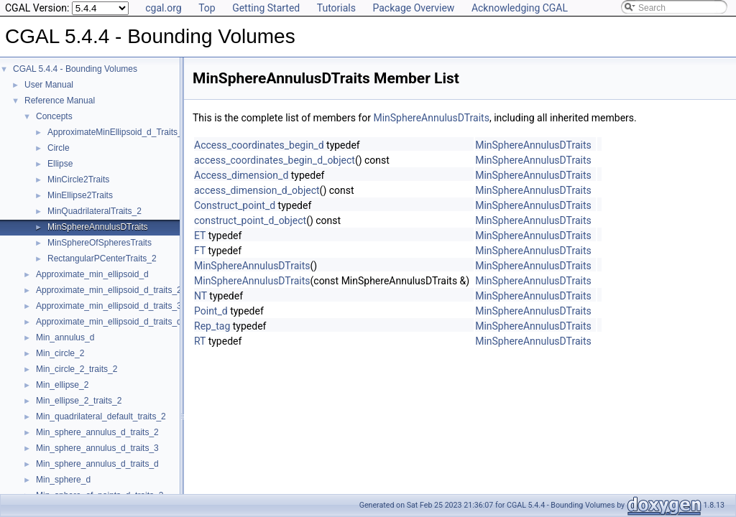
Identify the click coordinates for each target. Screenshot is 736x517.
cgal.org (163, 8)
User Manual (48, 85)
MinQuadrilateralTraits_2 (94, 211)
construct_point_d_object (250, 220)
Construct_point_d (234, 205)
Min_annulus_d (65, 337)
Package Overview (413, 8)
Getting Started (266, 8)
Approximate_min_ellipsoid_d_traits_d (109, 322)
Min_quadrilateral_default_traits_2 (101, 416)
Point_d (211, 311)
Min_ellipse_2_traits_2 (78, 401)
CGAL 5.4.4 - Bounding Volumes (75, 69)
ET (200, 235)
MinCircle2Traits (78, 179)
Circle (58, 148)
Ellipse (60, 164)
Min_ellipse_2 (62, 385)
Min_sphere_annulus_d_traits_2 (97, 432)
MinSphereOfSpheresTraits (99, 243)
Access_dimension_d (241, 175)
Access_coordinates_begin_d (259, 145)
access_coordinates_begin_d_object (274, 160)
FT (200, 250)
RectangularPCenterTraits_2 (102, 258)
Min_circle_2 (60, 353)
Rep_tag (212, 326)
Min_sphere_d (63, 480)
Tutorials (336, 8)
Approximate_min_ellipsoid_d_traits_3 (109, 306)
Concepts (54, 116)
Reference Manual (59, 101)
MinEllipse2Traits (80, 195)
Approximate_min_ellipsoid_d (92, 274)
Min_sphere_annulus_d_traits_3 (97, 448)
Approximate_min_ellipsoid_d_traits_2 (109, 290)
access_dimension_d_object (257, 190)
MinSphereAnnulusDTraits (97, 227)
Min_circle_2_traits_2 (76, 369)
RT (200, 341)
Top (207, 8)
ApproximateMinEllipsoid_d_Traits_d (117, 132)
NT (200, 296)
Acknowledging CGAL (520, 8)
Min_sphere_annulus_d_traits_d (97, 464)
